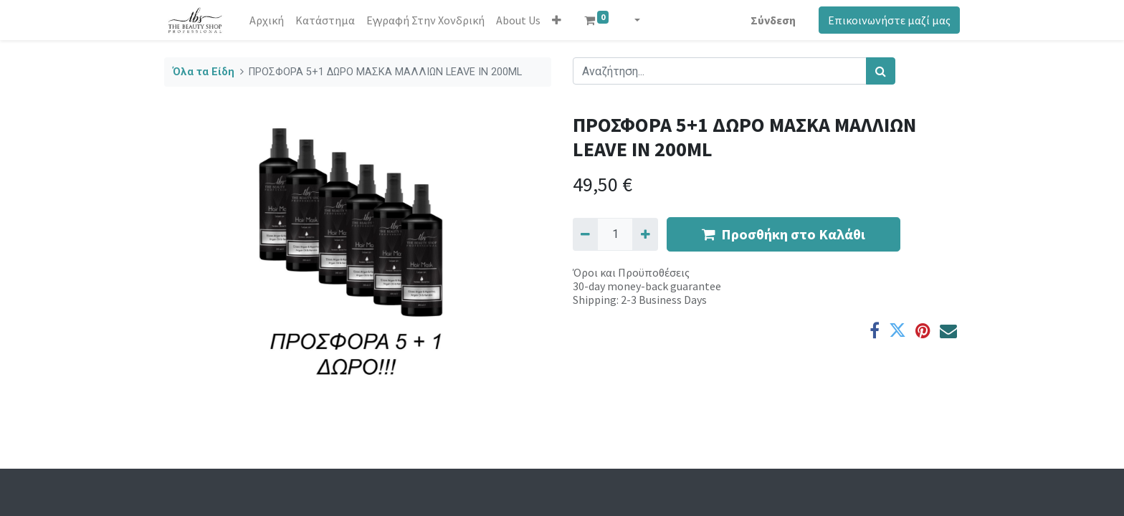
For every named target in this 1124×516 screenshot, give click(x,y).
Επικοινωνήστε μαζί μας (889, 20)
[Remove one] (585, 234)
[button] (556, 20)
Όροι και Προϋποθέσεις (631, 272)
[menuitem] (267, 20)
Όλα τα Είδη (203, 72)
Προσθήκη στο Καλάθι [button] (783, 234)
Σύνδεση (773, 20)
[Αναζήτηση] (880, 71)
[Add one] (644, 234)
